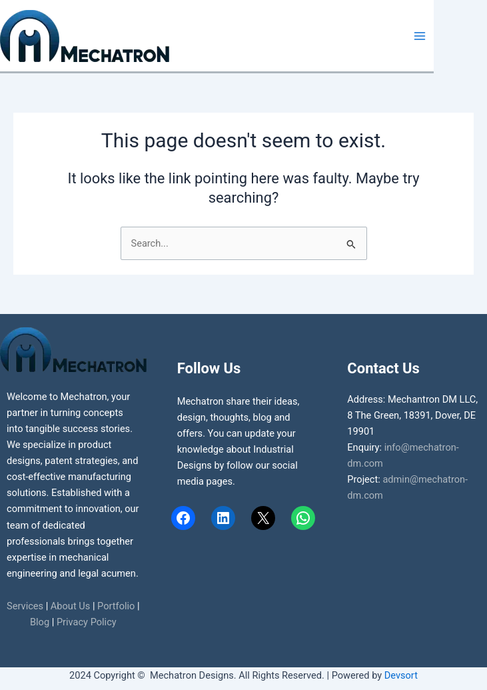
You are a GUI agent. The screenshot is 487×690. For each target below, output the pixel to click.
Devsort (401, 675)
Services (25, 606)
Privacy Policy (87, 622)
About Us (70, 606)
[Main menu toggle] (420, 36)
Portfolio (116, 606)
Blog (39, 622)
